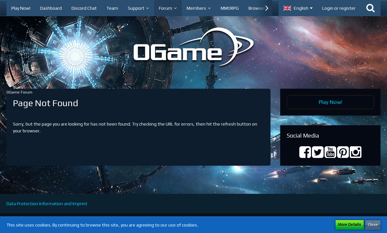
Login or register (339, 8)
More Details (349, 224)
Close (373, 224)
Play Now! (330, 102)
